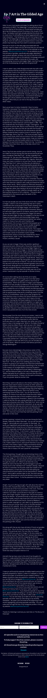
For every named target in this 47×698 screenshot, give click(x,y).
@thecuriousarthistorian (11, 591)
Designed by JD (23, 667)
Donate (23, 650)
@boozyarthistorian (29, 579)
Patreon (27, 663)
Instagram (21, 663)
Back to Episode (23, 20)
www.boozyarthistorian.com (17, 51)
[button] (44, 4)
